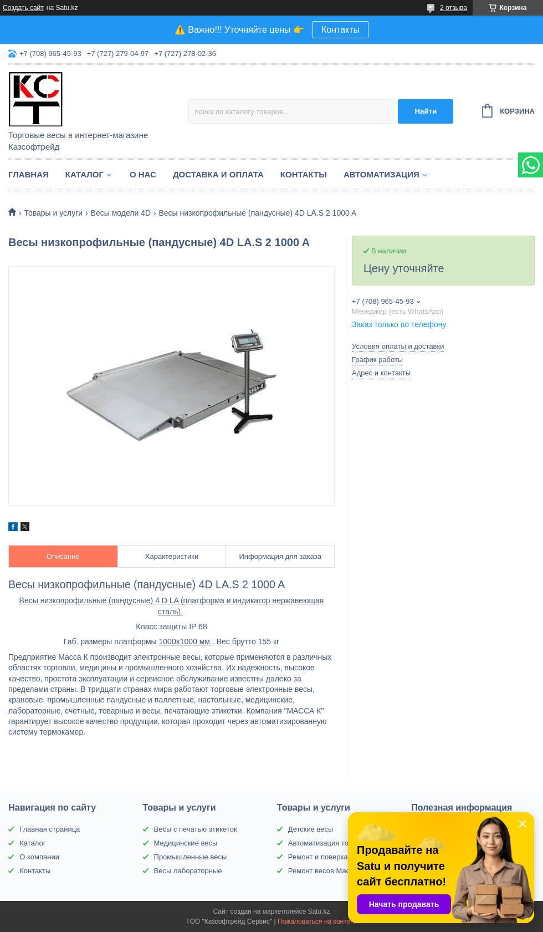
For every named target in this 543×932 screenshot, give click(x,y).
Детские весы (311, 829)
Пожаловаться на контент (317, 921)
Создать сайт (23, 8)
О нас (143, 174)
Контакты (340, 29)
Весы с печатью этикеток (195, 829)
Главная (28, 174)
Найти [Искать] (425, 111)
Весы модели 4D (121, 212)
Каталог (84, 174)
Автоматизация (381, 174)
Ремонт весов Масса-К (326, 871)
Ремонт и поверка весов (328, 857)
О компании (39, 857)
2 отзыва (453, 8)
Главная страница (49, 829)
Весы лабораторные (188, 871)
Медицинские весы (186, 843)
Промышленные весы (190, 857)
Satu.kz (319, 911)
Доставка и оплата (218, 174)
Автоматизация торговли (329, 843)
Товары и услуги (53, 212)
